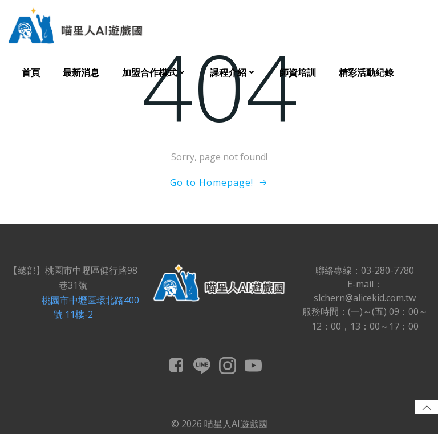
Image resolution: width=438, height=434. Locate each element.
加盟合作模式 (154, 72)
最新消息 (81, 72)
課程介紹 (233, 72)
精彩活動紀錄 (366, 72)
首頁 (31, 72)
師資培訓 (297, 72)
